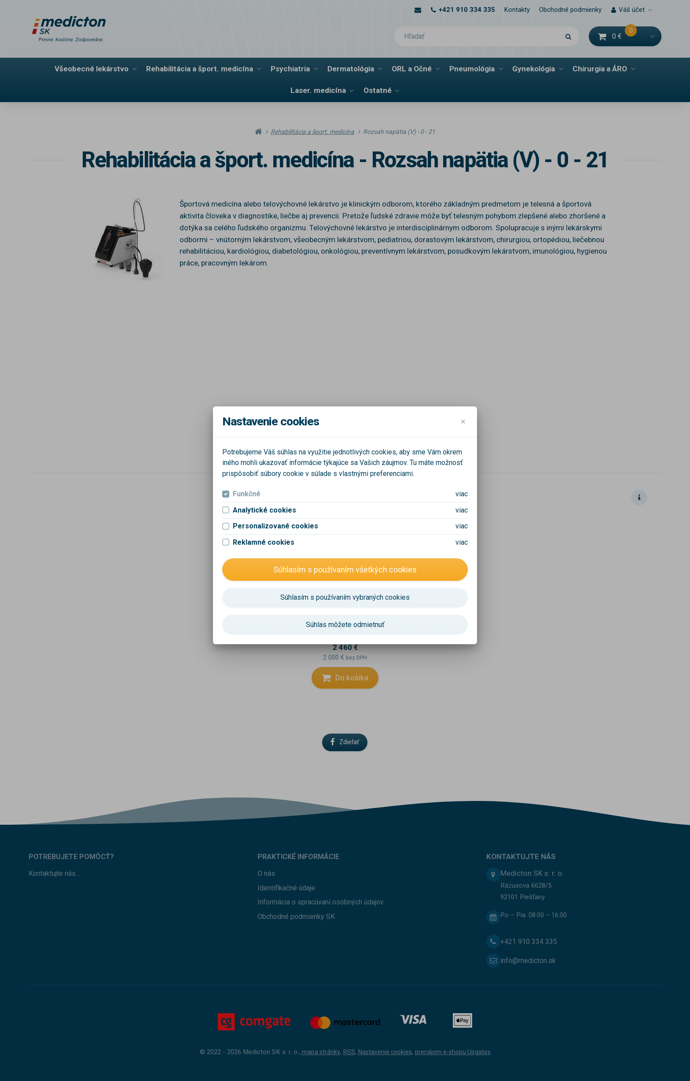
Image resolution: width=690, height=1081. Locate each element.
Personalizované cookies (275, 395)
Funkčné (247, 363)
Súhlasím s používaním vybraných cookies (345, 467)
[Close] (462, 291)
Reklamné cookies (263, 411)
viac (461, 363)
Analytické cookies (264, 379)
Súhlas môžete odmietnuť (345, 494)
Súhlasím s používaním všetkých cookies (345, 438)
